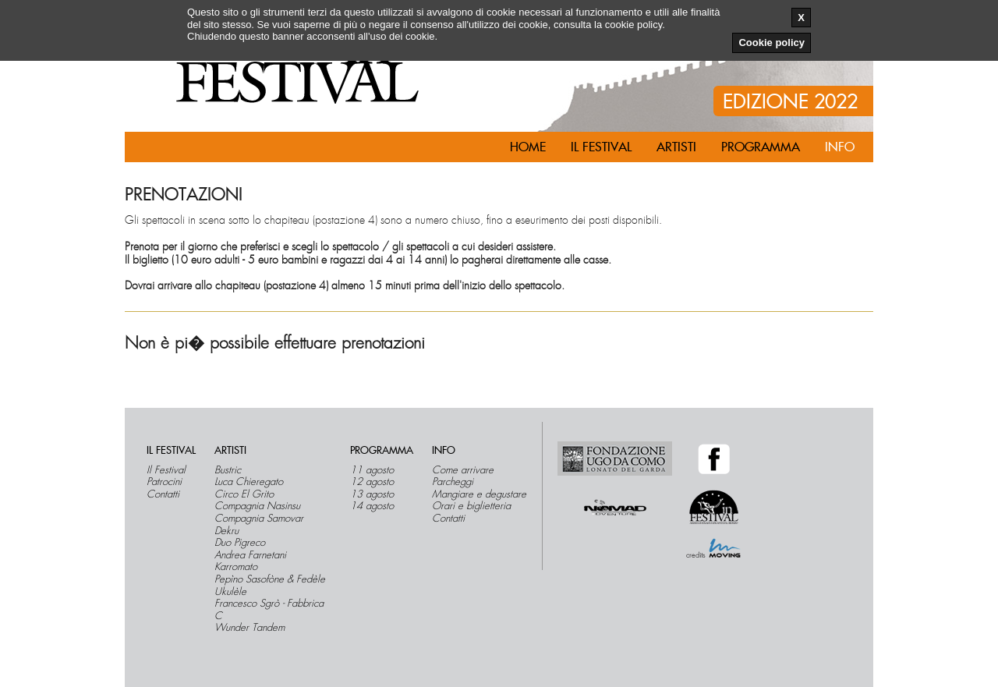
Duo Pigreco (239, 542)
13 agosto (372, 494)
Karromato (235, 567)
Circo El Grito (244, 494)
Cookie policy (771, 42)
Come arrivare (463, 470)
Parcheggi (452, 482)
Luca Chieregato (248, 482)
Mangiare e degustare (479, 494)
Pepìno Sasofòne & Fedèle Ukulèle (269, 585)
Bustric (227, 470)
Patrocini (164, 482)
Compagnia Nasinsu (257, 506)
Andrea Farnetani (250, 555)
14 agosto (372, 506)
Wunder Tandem (249, 627)
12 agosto (372, 482)
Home (528, 147)
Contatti (163, 494)
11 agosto (372, 470)
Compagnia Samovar (258, 518)
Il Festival (166, 470)
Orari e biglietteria (471, 506)
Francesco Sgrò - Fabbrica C (269, 609)
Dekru (226, 531)
